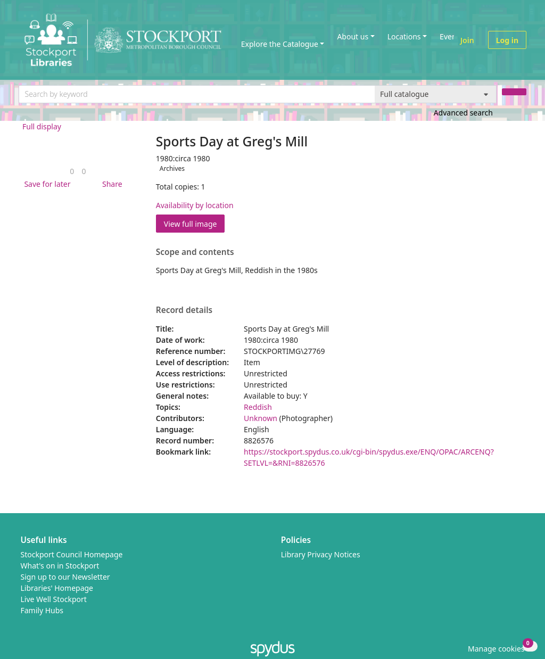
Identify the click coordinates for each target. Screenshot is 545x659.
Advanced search (463, 113)
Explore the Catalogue (279, 44)
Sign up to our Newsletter (65, 577)
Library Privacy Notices (320, 554)
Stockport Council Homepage (72, 554)
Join (467, 40)
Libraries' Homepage (57, 588)
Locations (404, 36)
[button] (45, 184)
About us (352, 36)
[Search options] (436, 94)
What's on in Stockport (60, 566)
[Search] (514, 91)
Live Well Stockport (54, 599)
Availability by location (195, 205)
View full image (190, 224)
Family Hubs (42, 610)
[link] (72, 171)
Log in (507, 40)
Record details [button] (184, 310)
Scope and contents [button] (195, 252)
